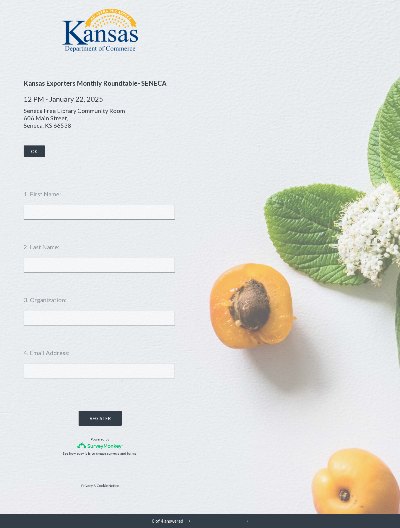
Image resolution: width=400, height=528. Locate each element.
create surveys (107, 453)
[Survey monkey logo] (100, 446)
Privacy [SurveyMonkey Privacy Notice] (87, 485)
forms (131, 453)
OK (34, 151)
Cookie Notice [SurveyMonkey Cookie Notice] (108, 485)
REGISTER (100, 418)
